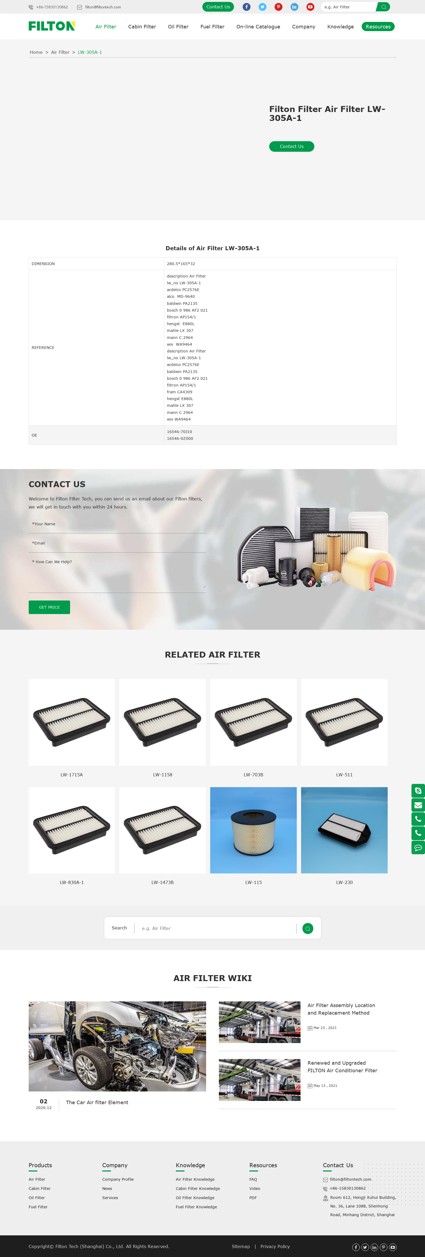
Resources (378, 26)
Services (110, 1197)
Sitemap (241, 1246)
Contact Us (218, 6)
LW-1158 (162, 774)
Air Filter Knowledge (195, 1179)
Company (303, 26)
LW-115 (253, 882)
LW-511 (344, 774)
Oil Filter (178, 26)
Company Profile (118, 1179)
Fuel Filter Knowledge (196, 1206)
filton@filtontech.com (103, 7)
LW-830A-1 (72, 882)
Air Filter (105, 26)
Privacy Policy (275, 1246)
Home (36, 52)
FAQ (253, 1179)
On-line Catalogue (258, 26)
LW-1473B (162, 882)
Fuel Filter (212, 26)
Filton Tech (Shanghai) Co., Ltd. (90, 1246)
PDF (253, 1197)
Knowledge (340, 26)
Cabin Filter (142, 26)
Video (254, 1188)
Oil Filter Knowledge (195, 1197)
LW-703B (253, 774)
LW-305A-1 (90, 52)
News (107, 1188)
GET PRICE (49, 607)
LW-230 (344, 882)
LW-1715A (72, 774)
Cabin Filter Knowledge (198, 1188)
